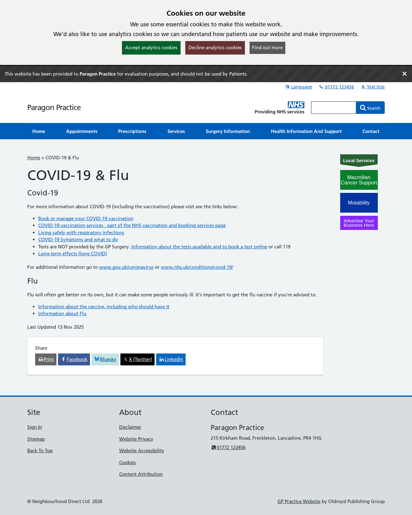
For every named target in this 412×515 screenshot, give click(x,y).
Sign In (34, 427)
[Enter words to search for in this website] (333, 107)
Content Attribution (141, 474)
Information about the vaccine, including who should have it (103, 307)
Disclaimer (130, 427)
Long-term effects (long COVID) (72, 254)
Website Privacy (136, 439)
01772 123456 (336, 87)
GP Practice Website (298, 501)
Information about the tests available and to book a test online (199, 247)
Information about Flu (62, 313)
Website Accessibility (141, 451)
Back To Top (40, 451)
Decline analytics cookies (215, 47)
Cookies (127, 462)
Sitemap (36, 439)
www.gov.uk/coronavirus (126, 267)
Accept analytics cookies (151, 47)
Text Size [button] (372, 87)
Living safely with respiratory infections (81, 233)
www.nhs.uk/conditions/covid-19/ (197, 267)
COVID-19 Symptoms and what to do (78, 239)
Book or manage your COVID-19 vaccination (85, 218)
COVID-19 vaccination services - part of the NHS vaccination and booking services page (132, 225)
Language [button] (298, 87)
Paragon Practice (54, 107)
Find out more (267, 47)
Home (33, 158)
